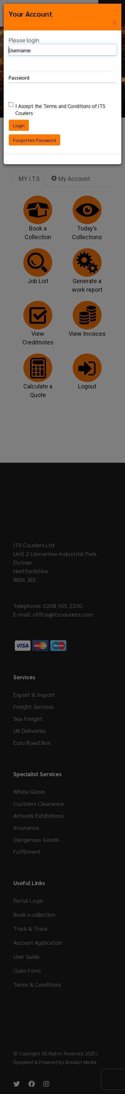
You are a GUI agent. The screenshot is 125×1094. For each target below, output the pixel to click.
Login (19, 125)
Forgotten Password (34, 140)
